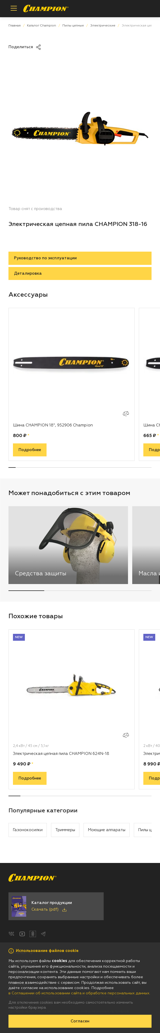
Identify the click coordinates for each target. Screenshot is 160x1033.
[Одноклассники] (33, 934)
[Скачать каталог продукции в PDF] (56, 906)
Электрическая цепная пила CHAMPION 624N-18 (61, 754)
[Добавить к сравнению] (126, 413)
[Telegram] (43, 934)
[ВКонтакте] (11, 934)
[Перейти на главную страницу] (45, 8)
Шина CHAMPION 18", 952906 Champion (53, 425)
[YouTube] (22, 934)
